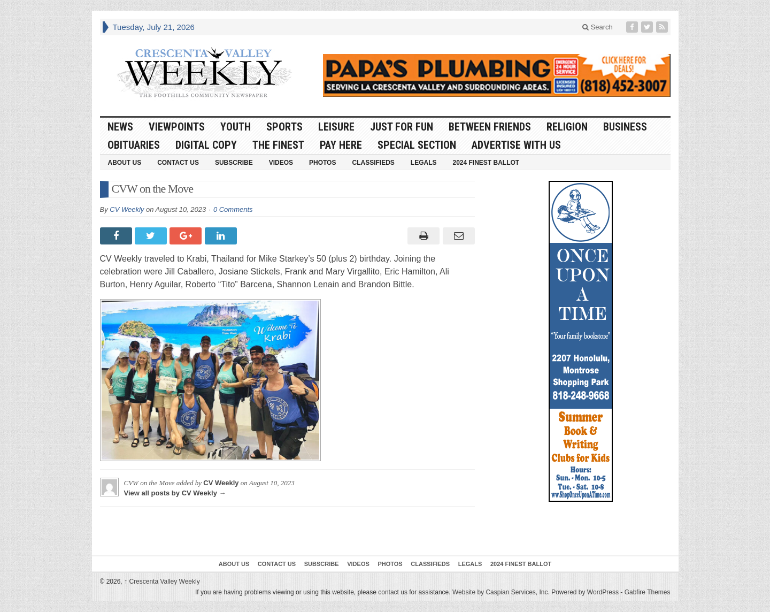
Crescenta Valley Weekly (162, 581)
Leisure (336, 126)
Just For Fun (401, 126)
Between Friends (490, 126)
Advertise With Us (516, 145)
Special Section (417, 145)
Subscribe (234, 162)
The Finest (278, 145)
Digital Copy (206, 145)
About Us (125, 162)
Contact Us (178, 162)
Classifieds (373, 162)
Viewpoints (177, 126)
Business (625, 126)
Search (597, 27)
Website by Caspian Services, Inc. (501, 592)
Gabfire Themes (648, 592)
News (120, 126)
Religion (567, 126)
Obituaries (133, 145)
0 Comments (233, 209)
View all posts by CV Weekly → (175, 493)
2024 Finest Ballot (485, 162)
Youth (235, 126)
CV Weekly (127, 209)
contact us (392, 592)
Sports (284, 126)
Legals (424, 162)
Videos (281, 162)
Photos (322, 162)
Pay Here (341, 145)
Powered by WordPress (585, 592)
